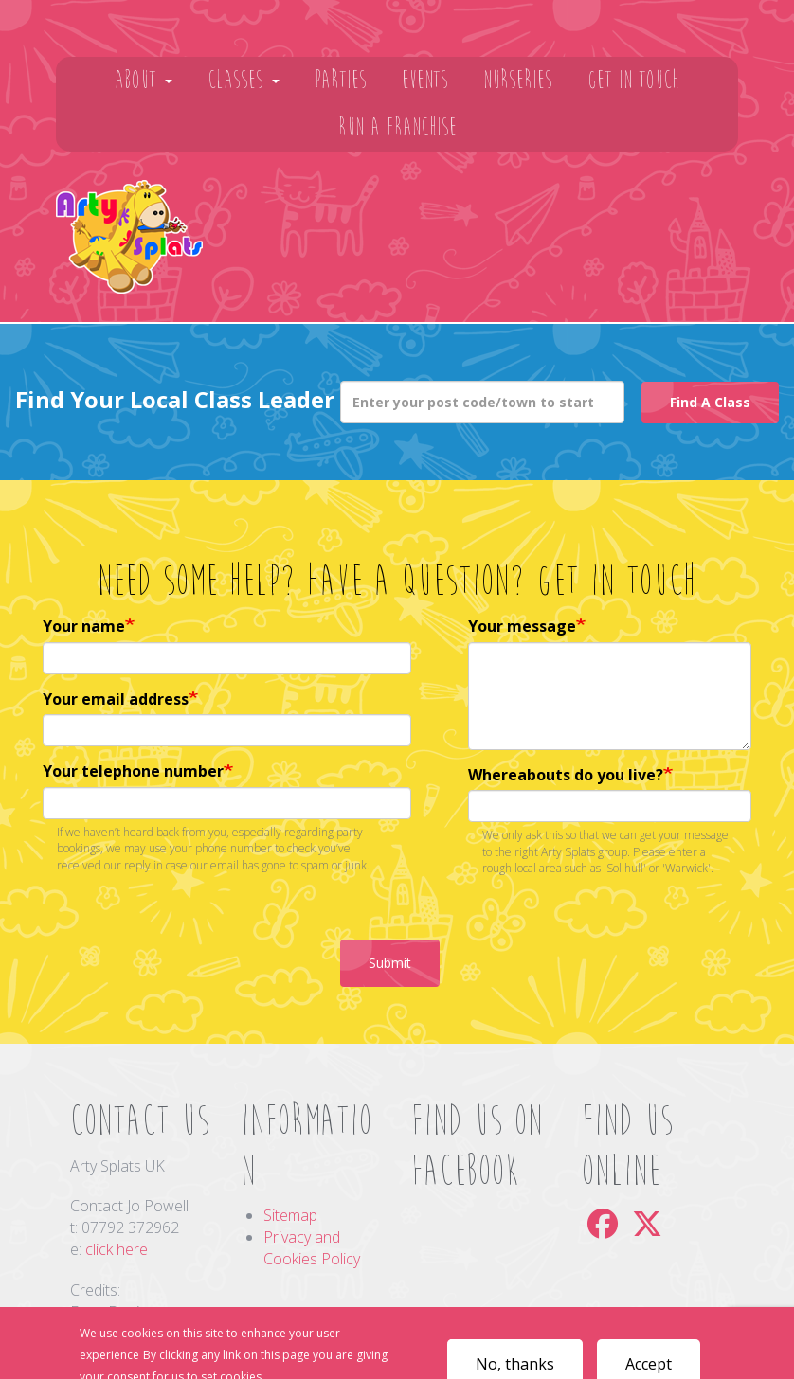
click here (116, 1249)
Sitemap (290, 1215)
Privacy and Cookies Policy (311, 1248)
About (143, 80)
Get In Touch (633, 80)
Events (425, 80)
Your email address (116, 699)
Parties (341, 80)
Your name (84, 626)
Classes (244, 80)
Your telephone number (133, 771)
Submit (390, 963)
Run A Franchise (397, 127)
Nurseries (517, 80)
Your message (522, 626)
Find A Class (710, 402)
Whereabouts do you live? (565, 774)
